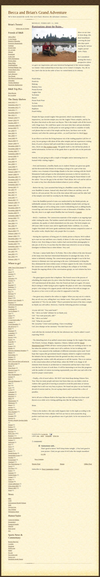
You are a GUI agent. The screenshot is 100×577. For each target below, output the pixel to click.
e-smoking (11, 333)
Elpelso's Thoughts (14, 41)
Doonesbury (12, 522)
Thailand (11, 462)
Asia (9, 276)
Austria (10, 280)
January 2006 (12, 236)
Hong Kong (11, 368)
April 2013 (11, 102)
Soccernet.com (12, 555)
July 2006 (11, 220)
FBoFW (10, 526)
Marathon (11, 394)
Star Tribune (12, 509)
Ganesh (79, 212)
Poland (10, 425)
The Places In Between (15, 78)
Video (10, 479)
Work (10, 490)
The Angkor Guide (50, 147)
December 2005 (13, 238)
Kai (9, 385)
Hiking (10, 352)
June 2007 (11, 192)
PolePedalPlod (12, 65)
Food (9, 344)
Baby (10, 283)
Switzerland (12, 460)
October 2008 (12, 151)
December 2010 (13, 112)
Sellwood (11, 442)
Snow (10, 446)
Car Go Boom (12, 311)
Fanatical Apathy (13, 524)
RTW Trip (11, 433)
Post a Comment (39, 459)
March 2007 (12, 200)
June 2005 (11, 254)
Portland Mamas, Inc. (15, 67)
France (10, 346)
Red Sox (11, 431)
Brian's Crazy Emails (14, 300)
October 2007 (12, 182)
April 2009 (11, 138)
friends (10, 348)
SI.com (10, 553)
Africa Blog (12, 37)
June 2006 (11, 223)
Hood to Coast (12, 370)
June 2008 (11, 161)
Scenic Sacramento (14, 438)
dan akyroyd (12, 326)
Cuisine (10, 322)
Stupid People (12, 453)
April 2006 (11, 228)
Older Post (88, 464)
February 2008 (12, 171)
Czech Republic (13, 324)
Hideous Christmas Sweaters (17, 350)
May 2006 (11, 226)
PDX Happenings (13, 58)
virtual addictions (13, 484)
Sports (10, 451)
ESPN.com (11, 548)
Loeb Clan (11, 56)
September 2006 (13, 215)
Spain (10, 449)
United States (12, 475)
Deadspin (11, 546)
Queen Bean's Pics (14, 69)
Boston (10, 296)
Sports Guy (11, 557)
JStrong (10, 52)
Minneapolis (12, 401)
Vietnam (11, 481)
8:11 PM (43, 454)
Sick (9, 444)
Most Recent (12, 93)
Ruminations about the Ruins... (47, 26)
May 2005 (11, 256)
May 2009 (11, 135)
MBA (10, 398)
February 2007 (12, 202)
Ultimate (11, 473)
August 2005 (12, 249)
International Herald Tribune (17, 503)
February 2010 (12, 117)
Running (11, 435)
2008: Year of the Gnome (16, 267)
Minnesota (11, 403)
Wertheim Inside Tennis (15, 559)
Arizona (10, 274)
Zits (9, 531)
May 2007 (11, 195)
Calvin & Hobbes (13, 520)
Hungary (11, 372)
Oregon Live (12, 507)
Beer (9, 291)
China (10, 315)
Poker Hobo (12, 63)
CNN (10, 500)
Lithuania (11, 392)
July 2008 (11, 159)
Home (10, 366)
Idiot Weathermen (13, 374)
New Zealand (12, 411)
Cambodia (11, 309)
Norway (10, 414)
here (85, 133)
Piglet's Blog (12, 61)
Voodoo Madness (13, 82)
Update (10, 477)
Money (10, 405)
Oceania (10, 416)
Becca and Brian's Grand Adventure (37, 12)
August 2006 (12, 218)
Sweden (10, 457)
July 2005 (11, 251)
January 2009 (12, 143)
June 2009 (11, 133)
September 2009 (13, 125)
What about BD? (13, 486)
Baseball (11, 285)
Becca (10, 289)
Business (11, 302)
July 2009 (11, 130)
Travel (10, 466)
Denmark (11, 331)
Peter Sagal (11, 528)
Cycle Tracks (12, 39)
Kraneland (11, 54)
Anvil (10, 272)
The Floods (11, 76)
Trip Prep (11, 468)
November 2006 (13, 210)
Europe (10, 337)
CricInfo (11, 544)
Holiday (10, 357)
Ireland (10, 377)
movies (10, 407)
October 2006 (12, 213)
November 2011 (13, 107)
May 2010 (11, 115)
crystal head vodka (14, 320)
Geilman (11, 45)
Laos (9, 387)
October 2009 (12, 123)
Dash (9, 328)
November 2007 (13, 179)
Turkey (10, 470)
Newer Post (36, 464)
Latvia (10, 390)
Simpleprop (11, 71)
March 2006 (12, 231)
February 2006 (12, 233)
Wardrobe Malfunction (15, 85)
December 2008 (13, 146)
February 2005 (12, 259)
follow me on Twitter (22, 28)
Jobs (9, 383)
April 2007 (11, 197)
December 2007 (13, 177)
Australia (11, 278)
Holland (10, 359)
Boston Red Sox (13, 542)
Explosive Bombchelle (15, 43)
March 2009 (12, 141)
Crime (10, 317)
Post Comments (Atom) (50, 469)
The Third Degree (13, 464)
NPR (9, 505)
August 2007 (12, 187)
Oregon (10, 418)
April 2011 (11, 110)
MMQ (10, 550)
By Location (12, 95)
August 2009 (12, 128)
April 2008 (11, 166)
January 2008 (12, 174)
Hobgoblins (11, 355)
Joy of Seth (11, 50)
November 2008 (13, 148)
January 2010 (12, 120)
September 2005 (13, 246)
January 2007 (12, 205)
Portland (11, 429)
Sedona (10, 440)
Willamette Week (13, 511)
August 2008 (12, 156)
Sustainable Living (14, 455)
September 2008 (13, 153)
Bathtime (11, 287)
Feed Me (11, 341)
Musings (11, 409)
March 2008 (12, 169)
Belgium (11, 293)
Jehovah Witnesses (14, 381)
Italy (9, 379)
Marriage (11, 396)
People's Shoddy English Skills (18, 420)
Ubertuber (11, 80)
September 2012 (13, 105)
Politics (10, 427)
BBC (9, 498)
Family (10, 339)
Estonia (10, 335)
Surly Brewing (12, 74)
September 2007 (13, 184)
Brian (10, 298)
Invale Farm (12, 47)
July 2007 (11, 190)
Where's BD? (12, 488)
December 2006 (13, 208)
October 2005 (12, 244)
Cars (9, 313)
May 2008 (11, 164)
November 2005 (13, 241)
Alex (9, 269)
